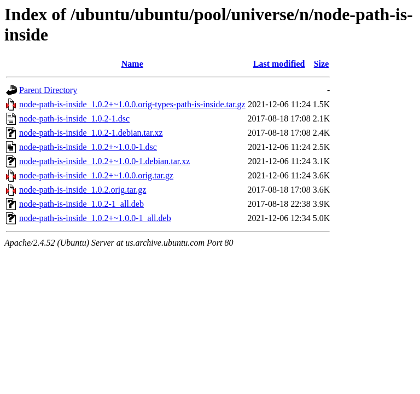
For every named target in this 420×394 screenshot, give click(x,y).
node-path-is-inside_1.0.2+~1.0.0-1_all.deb (95, 218)
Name (132, 63)
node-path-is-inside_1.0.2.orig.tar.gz (82, 189)
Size (321, 63)
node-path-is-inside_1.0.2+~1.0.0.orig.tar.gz (96, 175)
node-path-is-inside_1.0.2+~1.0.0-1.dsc (88, 147)
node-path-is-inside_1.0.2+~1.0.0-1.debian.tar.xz (104, 161)
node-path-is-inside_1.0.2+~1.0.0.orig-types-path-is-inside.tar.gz (132, 104)
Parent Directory (48, 90)
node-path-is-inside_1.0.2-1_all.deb (81, 203)
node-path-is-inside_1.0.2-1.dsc (74, 118)
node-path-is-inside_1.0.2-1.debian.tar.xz (91, 132)
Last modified (279, 63)
